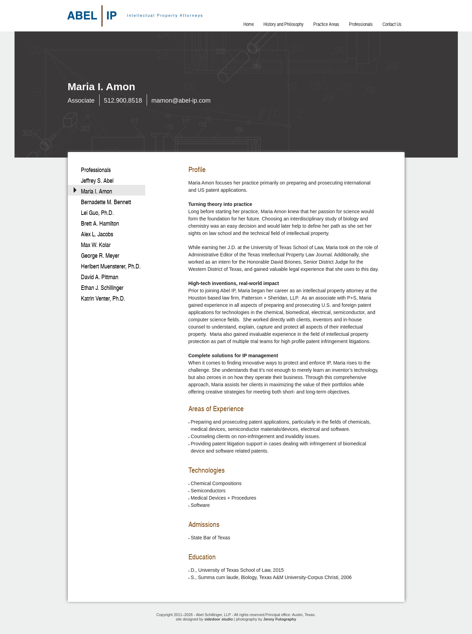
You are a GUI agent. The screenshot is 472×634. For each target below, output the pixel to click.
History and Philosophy (283, 24)
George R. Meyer (100, 255)
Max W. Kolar (96, 244)
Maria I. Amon (96, 191)
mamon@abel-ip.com (181, 100)
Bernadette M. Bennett (106, 202)
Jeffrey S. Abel (97, 180)
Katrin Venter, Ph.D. (103, 298)
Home (248, 24)
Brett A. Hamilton (100, 223)
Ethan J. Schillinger (102, 287)
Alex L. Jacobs (97, 234)
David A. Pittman (99, 277)
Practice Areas (326, 24)
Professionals (361, 24)
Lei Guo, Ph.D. (97, 212)
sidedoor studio (218, 619)
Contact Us (391, 24)
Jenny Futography (279, 619)
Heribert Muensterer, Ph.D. (111, 266)
